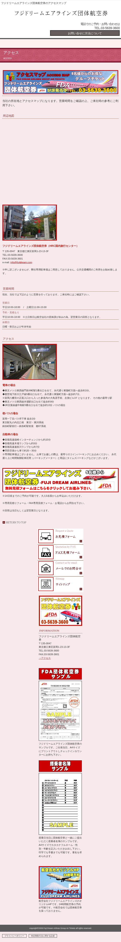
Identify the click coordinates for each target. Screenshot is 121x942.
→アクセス (45, 658)
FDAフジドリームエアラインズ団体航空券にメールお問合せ (60, 568)
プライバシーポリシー (14, 936)
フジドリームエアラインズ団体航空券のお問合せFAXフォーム (60, 553)
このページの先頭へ (14, 522)
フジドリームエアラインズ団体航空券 (60, 14)
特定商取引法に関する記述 (43, 936)
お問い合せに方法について (85, 33)
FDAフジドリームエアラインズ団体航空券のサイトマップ (60, 584)
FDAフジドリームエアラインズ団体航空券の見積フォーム (60, 537)
